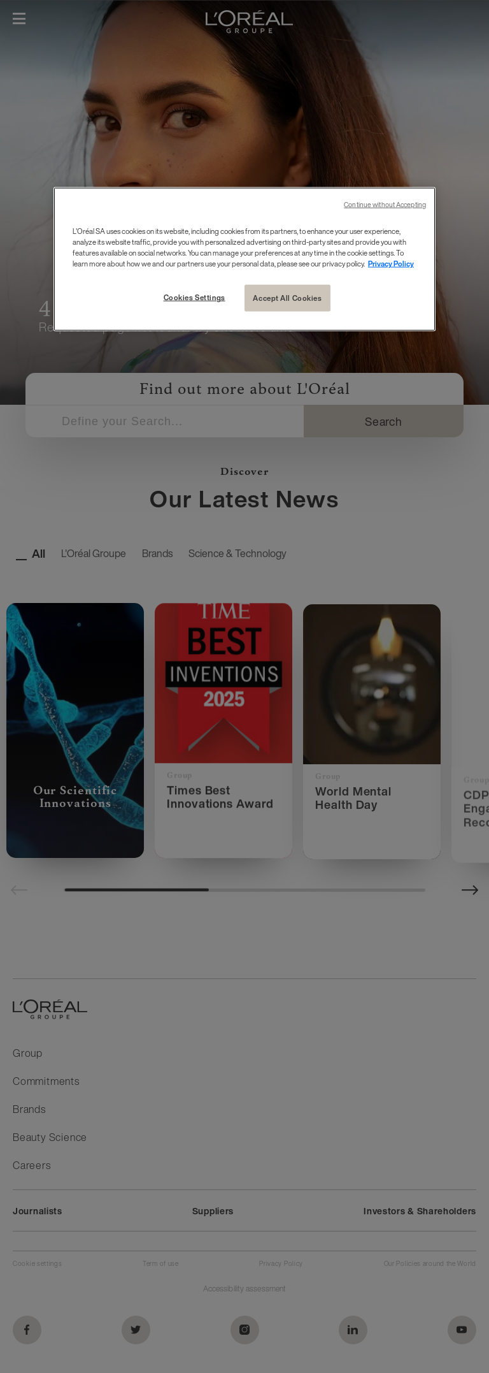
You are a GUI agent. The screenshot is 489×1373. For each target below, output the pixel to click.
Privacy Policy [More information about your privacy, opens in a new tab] (391, 263)
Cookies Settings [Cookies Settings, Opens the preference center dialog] (194, 297)
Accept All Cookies (287, 298)
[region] (244, 259)
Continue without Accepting (385, 205)
